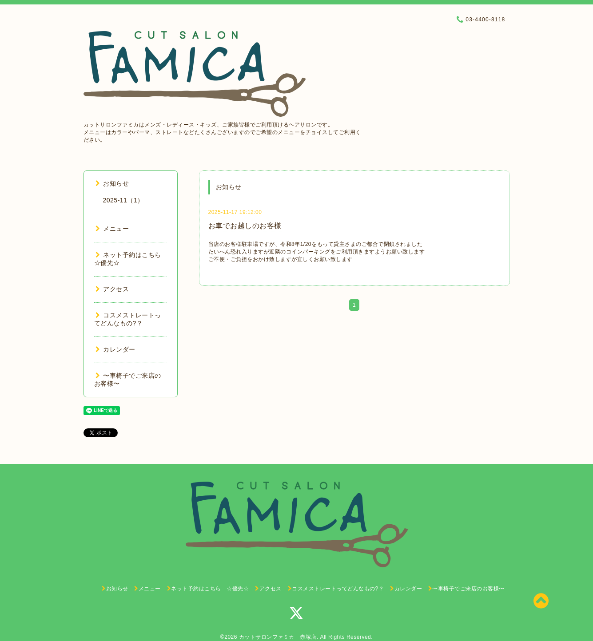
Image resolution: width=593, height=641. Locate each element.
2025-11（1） (123, 200)
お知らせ (112, 183)
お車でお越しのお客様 (245, 225)
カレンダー (115, 349)
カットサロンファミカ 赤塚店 (278, 637)
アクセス (112, 289)
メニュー (112, 228)
